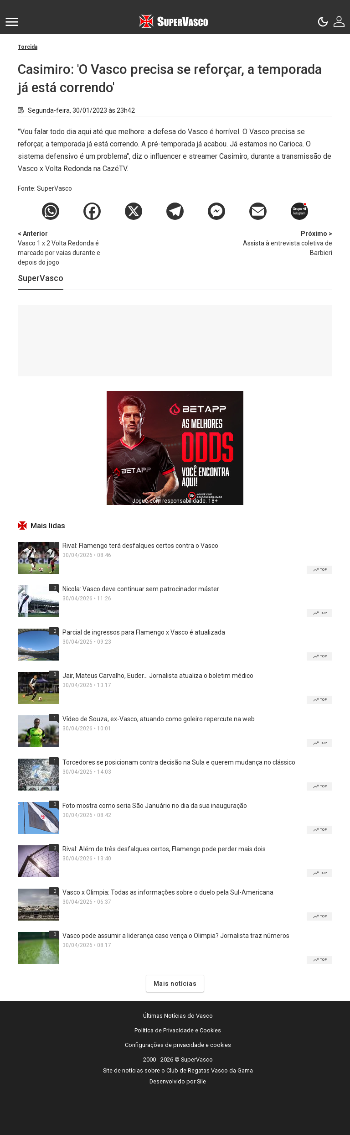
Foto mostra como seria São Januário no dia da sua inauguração (154, 805)
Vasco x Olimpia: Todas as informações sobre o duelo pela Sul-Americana (167, 892)
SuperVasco (40, 278)
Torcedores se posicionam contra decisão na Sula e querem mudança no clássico (178, 762)
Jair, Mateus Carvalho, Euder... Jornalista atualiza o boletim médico (157, 675)
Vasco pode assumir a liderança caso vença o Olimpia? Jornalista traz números (175, 935)
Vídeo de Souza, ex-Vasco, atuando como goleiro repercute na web (158, 719)
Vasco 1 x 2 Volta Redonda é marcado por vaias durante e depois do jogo (65, 247)
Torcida (27, 47)
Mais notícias (175, 983)
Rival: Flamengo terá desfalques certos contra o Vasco (140, 545)
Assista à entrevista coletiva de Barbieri (284, 242)
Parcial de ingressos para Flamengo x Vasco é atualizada (143, 632)
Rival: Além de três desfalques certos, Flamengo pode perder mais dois (164, 849)
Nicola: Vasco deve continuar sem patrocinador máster (140, 589)
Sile (201, 1081)
